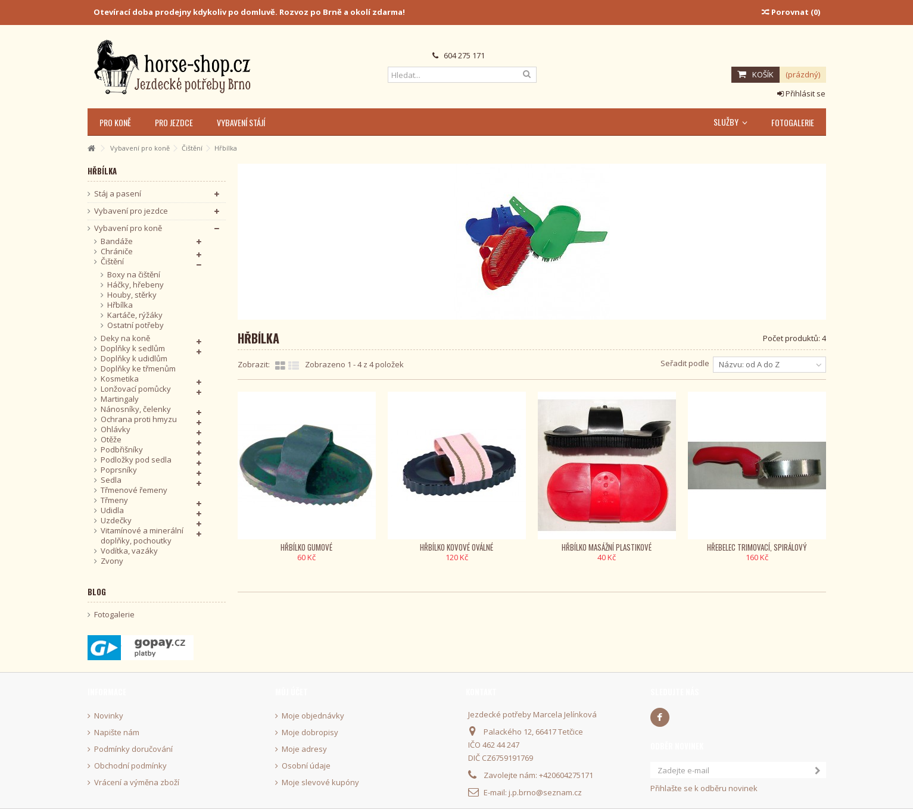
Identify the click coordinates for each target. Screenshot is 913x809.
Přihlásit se (801, 93)
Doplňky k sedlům (133, 348)
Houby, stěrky (132, 295)
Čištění (112, 262)
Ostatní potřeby (135, 325)
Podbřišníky (122, 450)
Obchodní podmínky (130, 766)
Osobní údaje (306, 766)
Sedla (111, 480)
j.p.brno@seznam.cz (545, 792)
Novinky (108, 716)
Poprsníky (119, 470)
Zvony (112, 561)
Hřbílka (120, 305)
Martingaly (120, 399)
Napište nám (116, 732)
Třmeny (114, 500)
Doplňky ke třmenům (138, 369)
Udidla (112, 510)
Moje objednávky (313, 716)
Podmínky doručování (133, 749)
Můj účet (291, 692)
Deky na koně (125, 338)
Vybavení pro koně (128, 228)
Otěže (111, 440)
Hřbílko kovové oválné (456, 547)
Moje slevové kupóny (320, 782)
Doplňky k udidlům (134, 359)
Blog (97, 592)
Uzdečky (116, 521)
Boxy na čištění (133, 275)
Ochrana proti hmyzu (139, 419)
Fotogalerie (114, 615)
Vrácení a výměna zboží (136, 782)
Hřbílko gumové (306, 547)
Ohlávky (115, 429)
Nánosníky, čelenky (136, 409)
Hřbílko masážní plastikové (607, 547)
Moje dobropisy (310, 732)
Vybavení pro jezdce (131, 211)
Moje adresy (304, 749)
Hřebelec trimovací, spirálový (757, 547)
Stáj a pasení (117, 194)
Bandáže (117, 241)
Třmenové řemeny (134, 490)
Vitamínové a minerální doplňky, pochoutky (142, 536)
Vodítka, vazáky (129, 551)
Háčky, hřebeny (135, 285)
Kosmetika (120, 379)
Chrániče (117, 251)
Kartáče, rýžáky (135, 315)
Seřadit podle (684, 363)
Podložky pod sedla (136, 460)
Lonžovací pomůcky (136, 389)
